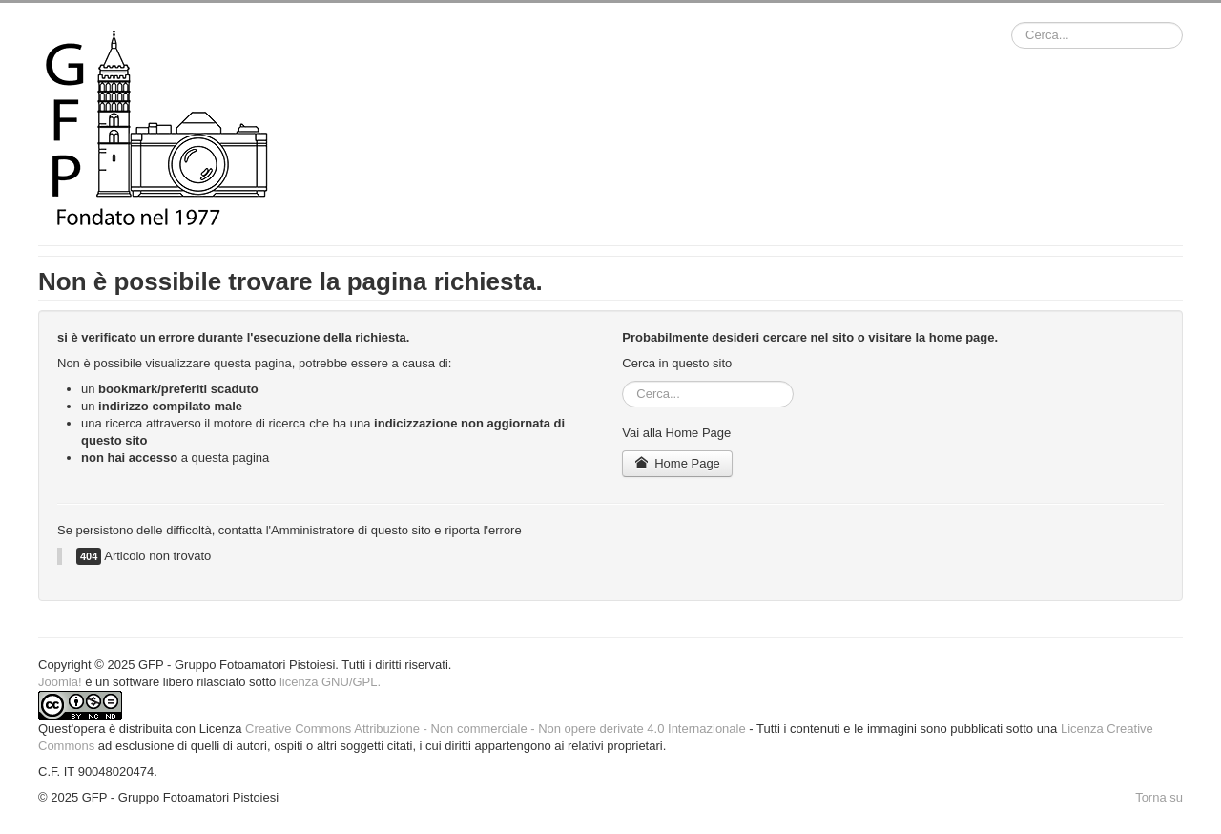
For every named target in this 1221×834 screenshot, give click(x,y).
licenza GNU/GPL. (330, 682)
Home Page (677, 463)
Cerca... (1011, 22)
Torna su (1159, 797)
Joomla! (60, 682)
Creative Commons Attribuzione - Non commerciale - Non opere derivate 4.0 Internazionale (495, 728)
